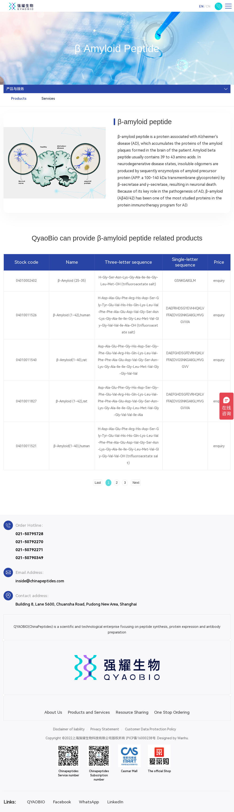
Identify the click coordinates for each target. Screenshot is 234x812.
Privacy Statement (104, 729)
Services (48, 98)
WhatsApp (89, 802)
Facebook (62, 802)
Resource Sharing (132, 712)
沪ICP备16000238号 (141, 738)
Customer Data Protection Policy (150, 729)
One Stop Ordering (172, 712)
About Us (53, 712)
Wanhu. (183, 738)
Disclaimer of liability (69, 729)
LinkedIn (115, 802)
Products (19, 98)
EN (201, 6)
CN (208, 6)
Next (136, 482)
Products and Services (89, 712)
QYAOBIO (36, 802)
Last (98, 482)
